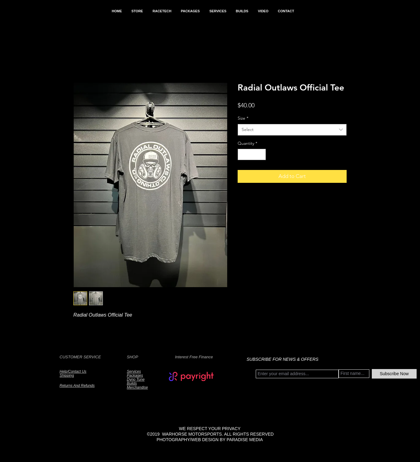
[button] (137, 11)
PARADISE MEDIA (245, 439)
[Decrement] (242, 154)
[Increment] (261, 154)
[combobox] (292, 130)
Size (243, 118)
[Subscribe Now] (394, 374)
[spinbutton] (251, 154)
